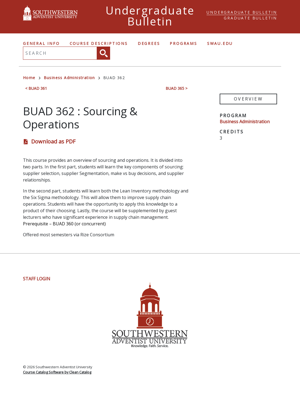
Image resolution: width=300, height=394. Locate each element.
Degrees (149, 43)
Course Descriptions (99, 43)
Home (31, 77)
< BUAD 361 (36, 88)
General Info (41, 43)
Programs (183, 43)
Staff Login (36, 279)
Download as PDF (53, 141)
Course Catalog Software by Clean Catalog (57, 372)
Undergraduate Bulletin (242, 12)
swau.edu (220, 43)
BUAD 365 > (176, 88)
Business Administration (72, 77)
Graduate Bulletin (250, 18)
